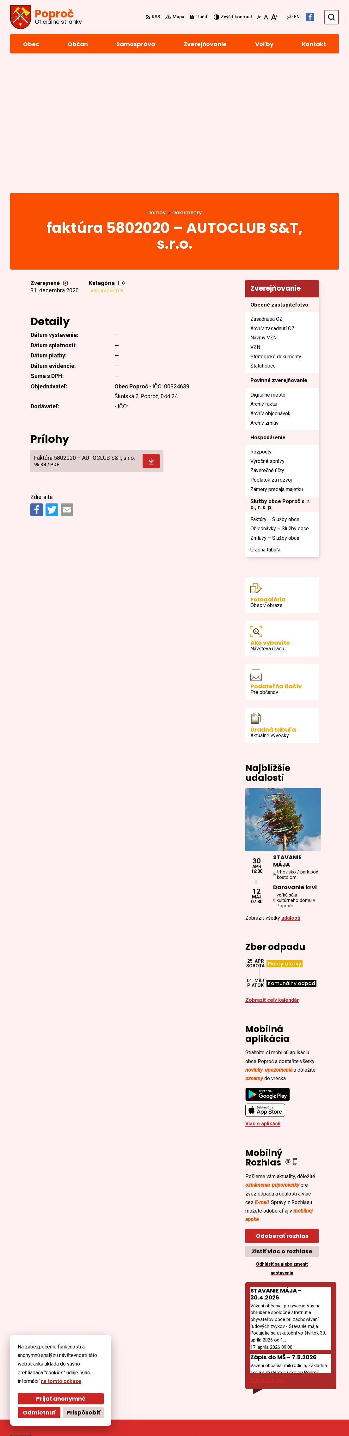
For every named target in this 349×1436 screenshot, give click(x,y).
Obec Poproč (181, 1419)
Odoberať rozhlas (282, 1106)
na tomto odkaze (61, 1381)
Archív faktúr (107, 161)
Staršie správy (267, 1250)
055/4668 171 (299, 1375)
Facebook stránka (304, 1390)
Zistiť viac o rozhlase (282, 1122)
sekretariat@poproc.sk (311, 1382)
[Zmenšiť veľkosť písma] (259, 17)
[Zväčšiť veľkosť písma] (274, 17)
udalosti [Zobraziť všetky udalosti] (290, 788)
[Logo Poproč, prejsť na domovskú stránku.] (46, 17)
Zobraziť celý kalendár (272, 870)
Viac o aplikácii (262, 994)
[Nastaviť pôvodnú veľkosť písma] (266, 17)
